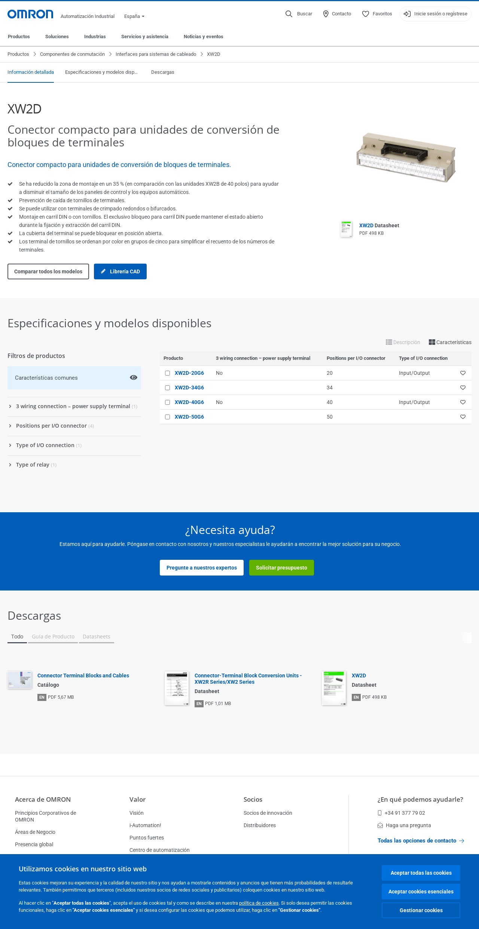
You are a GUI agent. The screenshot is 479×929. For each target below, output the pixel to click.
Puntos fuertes (146, 838)
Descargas (162, 72)
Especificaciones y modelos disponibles (102, 72)
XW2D (379, 225)
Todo (17, 636)
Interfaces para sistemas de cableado (156, 54)
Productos (19, 36)
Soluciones (57, 36)
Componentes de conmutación (72, 54)
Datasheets (96, 636)
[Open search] (299, 14)
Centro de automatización (159, 850)
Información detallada (30, 72)
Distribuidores (260, 825)
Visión (136, 813)
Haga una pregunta (404, 825)
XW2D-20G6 (189, 373)
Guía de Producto (53, 636)
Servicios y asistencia (144, 36)
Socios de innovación (268, 813)
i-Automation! (145, 825)
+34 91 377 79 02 (401, 813)
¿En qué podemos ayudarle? (420, 799)
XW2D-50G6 (189, 417)
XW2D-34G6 (189, 388)
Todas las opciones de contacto (421, 840)
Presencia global (34, 844)
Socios (253, 799)
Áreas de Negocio (35, 832)
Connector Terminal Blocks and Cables (83, 675)
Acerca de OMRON (43, 799)
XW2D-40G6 (189, 402)
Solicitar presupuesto (281, 568)
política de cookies (259, 903)
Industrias (95, 36)
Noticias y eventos (203, 36)
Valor (137, 799)
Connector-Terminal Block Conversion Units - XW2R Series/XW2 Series (248, 679)
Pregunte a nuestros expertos (202, 568)
